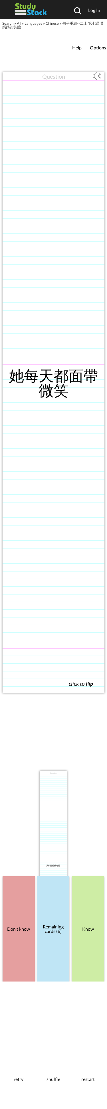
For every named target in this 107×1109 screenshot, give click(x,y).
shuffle (53, 1079)
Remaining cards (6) (53, 929)
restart (88, 1079)
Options (98, 47)
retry (18, 1079)
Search (7, 23)
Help (77, 47)
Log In (94, 10)
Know (88, 929)
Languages (33, 23)
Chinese (52, 23)
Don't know (18, 929)
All (19, 23)
